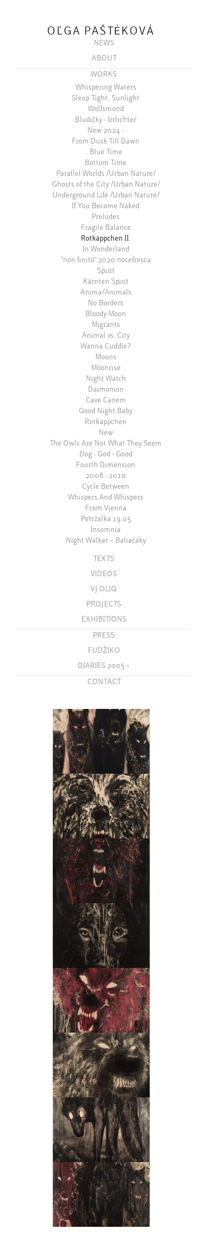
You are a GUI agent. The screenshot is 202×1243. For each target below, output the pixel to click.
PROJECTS (103, 604)
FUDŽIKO (104, 650)
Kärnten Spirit (106, 281)
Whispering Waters (105, 87)
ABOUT (104, 58)
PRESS (104, 635)
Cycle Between (105, 486)
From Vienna (106, 508)
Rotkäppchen (106, 421)
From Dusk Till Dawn (106, 141)
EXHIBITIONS (104, 619)
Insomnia (105, 529)
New (106, 432)
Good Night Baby (106, 410)
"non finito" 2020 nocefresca (106, 259)
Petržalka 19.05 (106, 518)
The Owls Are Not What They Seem (106, 443)
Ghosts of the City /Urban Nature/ (106, 184)
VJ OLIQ (103, 588)
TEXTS (103, 558)
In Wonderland (105, 249)
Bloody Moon (105, 313)
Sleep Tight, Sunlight (106, 98)
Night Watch (106, 378)
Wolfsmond (106, 108)
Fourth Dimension (105, 464)
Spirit (106, 270)
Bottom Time (106, 162)
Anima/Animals (105, 292)
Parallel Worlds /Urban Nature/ (106, 173)
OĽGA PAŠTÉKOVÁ (101, 31)
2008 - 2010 (106, 475)
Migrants (106, 324)
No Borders (105, 303)
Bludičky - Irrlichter (105, 119)
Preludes (106, 216)
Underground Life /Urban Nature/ (105, 195)
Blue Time (105, 151)
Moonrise (106, 367)
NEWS (104, 42)
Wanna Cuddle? (105, 346)
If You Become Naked (106, 205)
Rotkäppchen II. (105, 238)
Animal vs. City (106, 335)
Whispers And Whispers (105, 497)
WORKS (103, 74)
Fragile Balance (106, 227)
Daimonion (106, 389)
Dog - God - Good (106, 454)
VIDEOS (103, 573)
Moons (105, 356)
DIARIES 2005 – (104, 665)
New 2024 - (105, 130)
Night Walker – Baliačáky (106, 540)
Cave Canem (106, 400)
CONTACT (104, 681)
